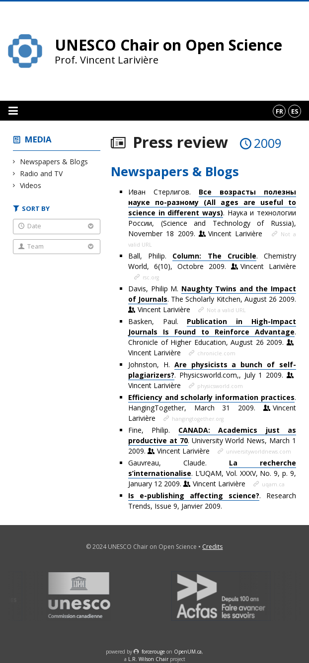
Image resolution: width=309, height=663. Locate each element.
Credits (212, 546)
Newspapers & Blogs (54, 161)
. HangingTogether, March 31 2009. (212, 408)
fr (279, 111)
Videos (30, 185)
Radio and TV (41, 173)
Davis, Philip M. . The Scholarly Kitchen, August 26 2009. (212, 299)
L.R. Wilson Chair (148, 659)
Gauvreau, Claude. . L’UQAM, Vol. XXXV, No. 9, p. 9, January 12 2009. (212, 473)
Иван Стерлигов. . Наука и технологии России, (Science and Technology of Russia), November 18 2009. (212, 212)
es (295, 111)
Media (38, 139)
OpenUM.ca (188, 651)
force (153, 651)
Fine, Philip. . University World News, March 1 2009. (212, 440)
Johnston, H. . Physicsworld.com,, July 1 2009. (212, 375)
